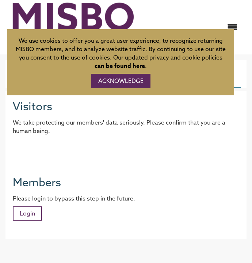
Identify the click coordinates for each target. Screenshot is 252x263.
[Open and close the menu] (193, 27)
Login (27, 213)
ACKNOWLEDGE (121, 80)
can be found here (120, 65)
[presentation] (68, 153)
